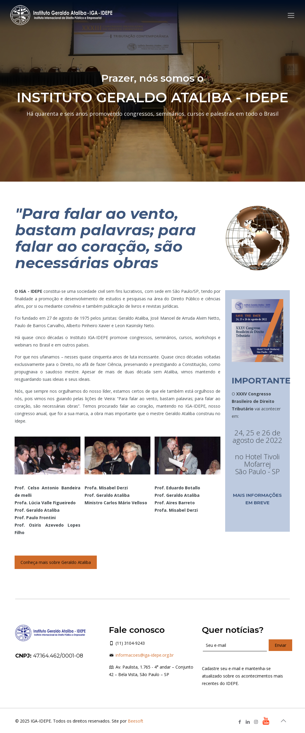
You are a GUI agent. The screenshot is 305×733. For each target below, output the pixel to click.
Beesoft (135, 721)
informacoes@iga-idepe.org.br (145, 655)
